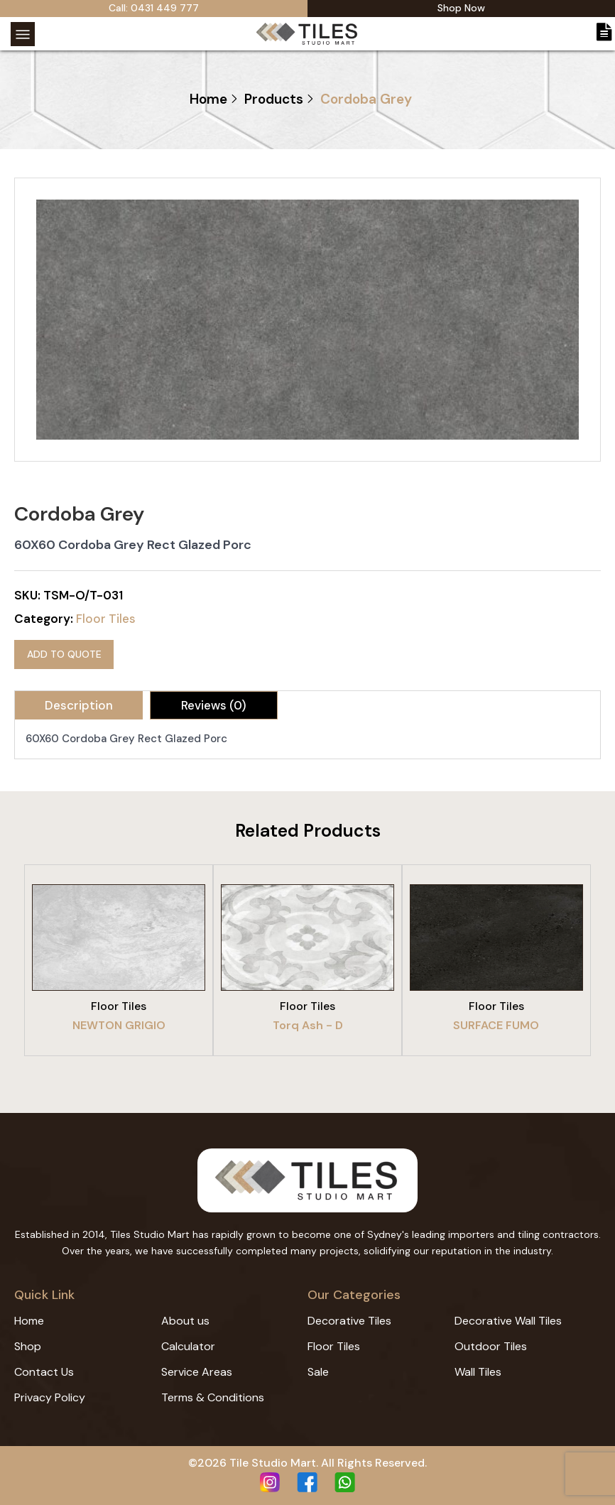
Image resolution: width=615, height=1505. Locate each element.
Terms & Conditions (212, 1397)
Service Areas (196, 1371)
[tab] (79, 704)
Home (208, 99)
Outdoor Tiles (491, 1346)
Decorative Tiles (349, 1320)
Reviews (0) (213, 704)
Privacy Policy (49, 1397)
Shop (27, 1346)
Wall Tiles (478, 1371)
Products (273, 99)
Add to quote (64, 653)
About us (185, 1320)
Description (79, 704)
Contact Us (44, 1371)
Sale (318, 1371)
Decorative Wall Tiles (508, 1320)
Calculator (188, 1346)
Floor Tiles (106, 618)
